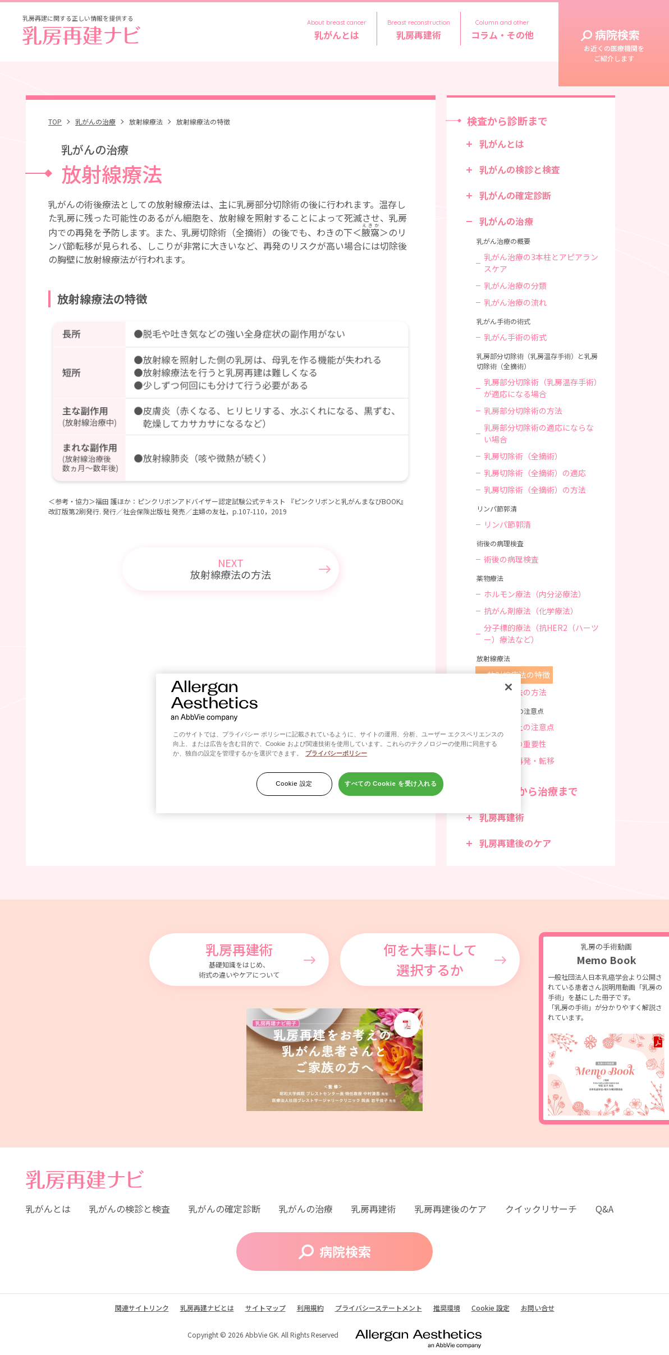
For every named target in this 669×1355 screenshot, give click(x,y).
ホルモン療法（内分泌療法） (535, 594)
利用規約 (310, 1307)
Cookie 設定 (294, 783)
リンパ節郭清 (507, 524)
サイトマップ (265, 1307)
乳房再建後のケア (515, 843)
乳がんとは (501, 143)
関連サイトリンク (142, 1307)
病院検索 (614, 44)
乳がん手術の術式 (515, 337)
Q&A (604, 1208)
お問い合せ (538, 1307)
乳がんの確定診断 (515, 195)
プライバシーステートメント (378, 1307)
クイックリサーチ (541, 1208)
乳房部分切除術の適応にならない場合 (539, 433)
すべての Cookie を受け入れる (391, 783)
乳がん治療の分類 (515, 285)
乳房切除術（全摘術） (523, 456)
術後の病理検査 (511, 559)
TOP (55, 121)
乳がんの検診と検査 (519, 169)
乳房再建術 (501, 817)
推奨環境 (446, 1307)
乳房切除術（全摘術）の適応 (535, 472)
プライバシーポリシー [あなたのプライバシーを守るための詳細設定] (336, 753)
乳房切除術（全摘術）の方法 (535, 489)
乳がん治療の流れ (515, 302)
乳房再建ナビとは (207, 1307)
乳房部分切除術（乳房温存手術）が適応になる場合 (541, 387)
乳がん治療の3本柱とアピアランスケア (541, 262)
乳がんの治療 (95, 121)
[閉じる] (508, 687)
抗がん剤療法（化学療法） (531, 610)
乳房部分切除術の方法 (523, 410)
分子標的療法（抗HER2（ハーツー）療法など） (541, 633)
